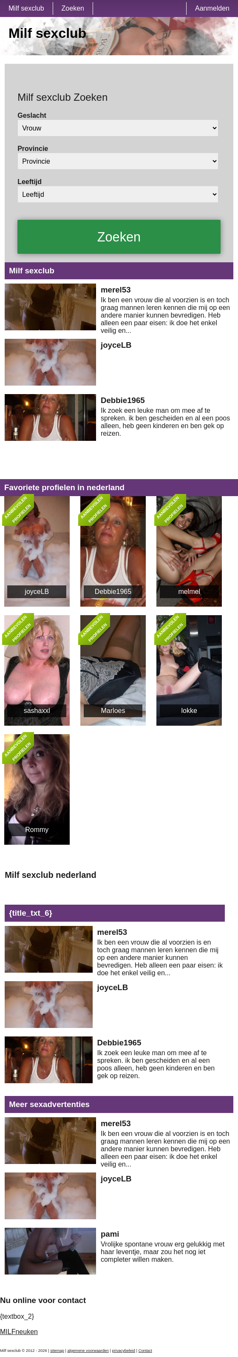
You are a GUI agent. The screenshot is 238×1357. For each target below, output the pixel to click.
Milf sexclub (26, 8)
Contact (145, 1350)
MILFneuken (19, 1331)
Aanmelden (212, 8)
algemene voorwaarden (88, 1350)
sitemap (57, 1350)
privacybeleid (123, 1350)
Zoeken (73, 8)
